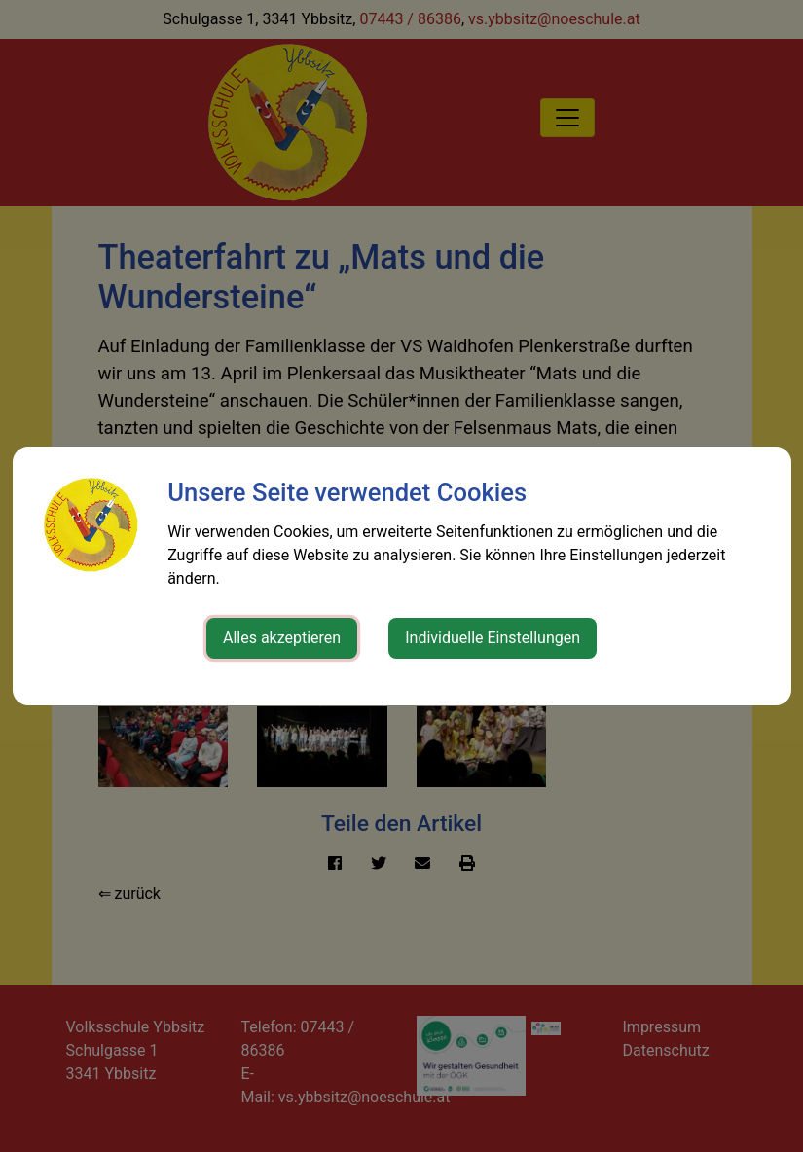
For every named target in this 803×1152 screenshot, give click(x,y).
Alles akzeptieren (282, 638)
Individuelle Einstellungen (492, 638)
